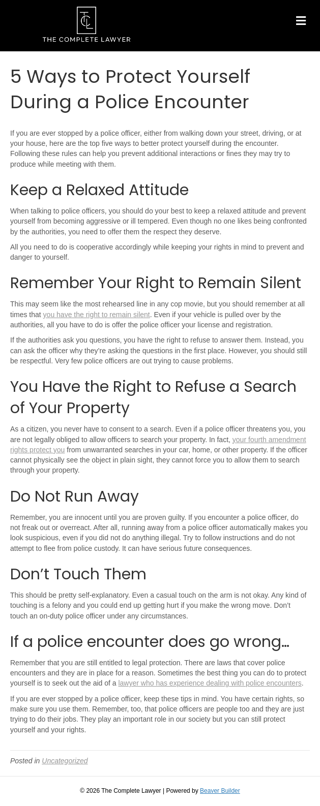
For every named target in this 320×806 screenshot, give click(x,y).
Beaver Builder (220, 790)
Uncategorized (65, 761)
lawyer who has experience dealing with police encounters (209, 683)
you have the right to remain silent (96, 315)
